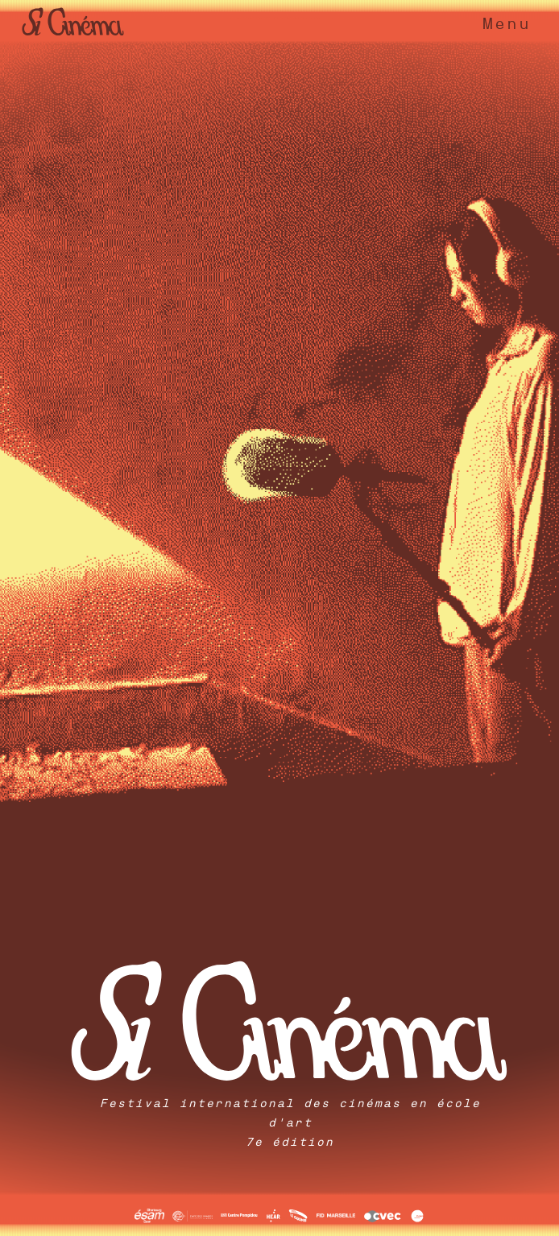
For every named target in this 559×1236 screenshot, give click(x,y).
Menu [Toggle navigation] (506, 23)
